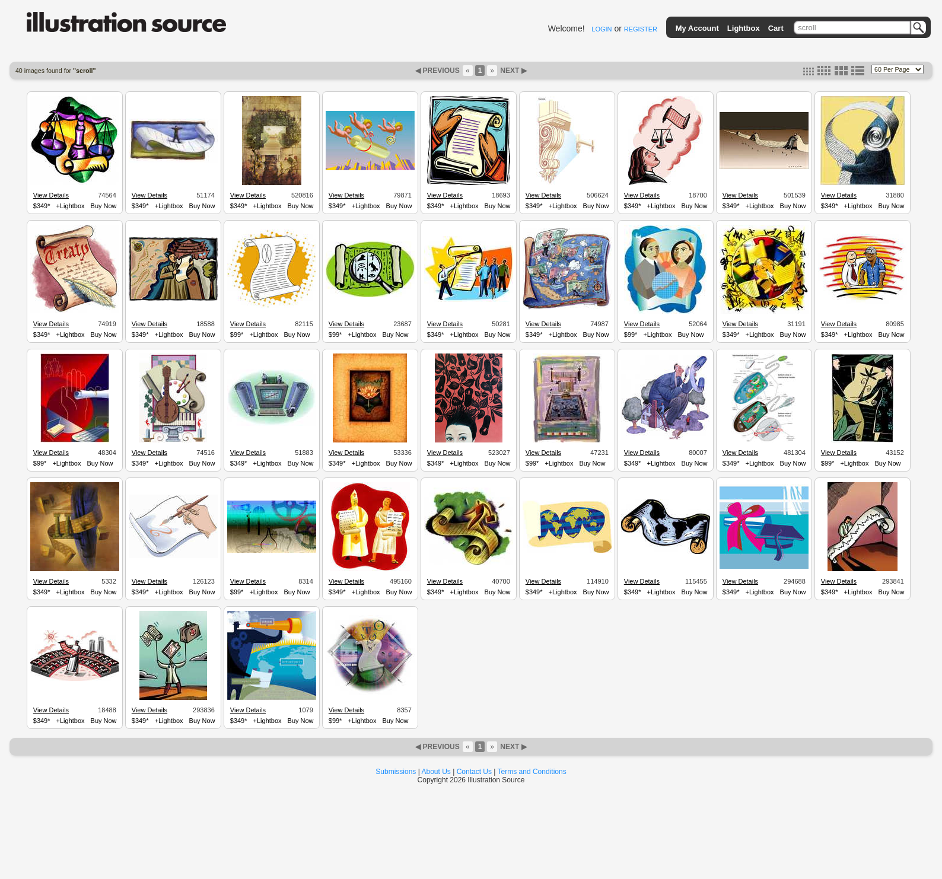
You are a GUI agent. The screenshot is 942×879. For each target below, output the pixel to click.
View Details (51, 195)
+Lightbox (70, 205)
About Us (436, 771)
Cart (776, 28)
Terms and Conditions (532, 771)
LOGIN (601, 29)
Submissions (395, 771)
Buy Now (104, 205)
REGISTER (640, 29)
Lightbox (743, 28)
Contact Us (474, 771)
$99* (237, 334)
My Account (697, 28)
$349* (41, 205)
